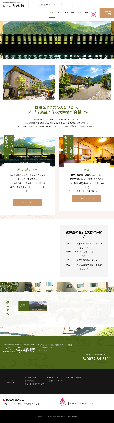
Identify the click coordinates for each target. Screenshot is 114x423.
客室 (59, 12)
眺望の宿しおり (52, 377)
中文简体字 (17, 403)
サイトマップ (44, 350)
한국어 (38, 403)
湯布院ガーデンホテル (55, 381)
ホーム (52, 12)
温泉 (66, 12)
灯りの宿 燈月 (30, 377)
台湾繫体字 (73, 403)
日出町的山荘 (30, 381)
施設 (73, 12)
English (7, 403)
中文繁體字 (28, 403)
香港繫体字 (84, 403)
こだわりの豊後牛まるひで (34, 384)
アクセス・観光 (83, 12)
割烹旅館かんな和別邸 (73, 377)
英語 (91, 403)
